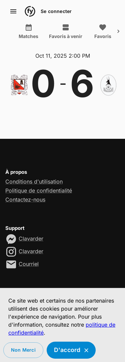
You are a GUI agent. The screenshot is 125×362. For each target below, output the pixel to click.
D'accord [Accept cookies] (71, 350)
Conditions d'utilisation (34, 181)
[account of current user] (13, 11)
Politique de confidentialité (38, 190)
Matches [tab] (28, 31)
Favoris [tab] (103, 31)
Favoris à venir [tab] (66, 31)
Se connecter (56, 11)
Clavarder (31, 238)
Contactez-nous (25, 199)
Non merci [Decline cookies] (23, 350)
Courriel (29, 264)
